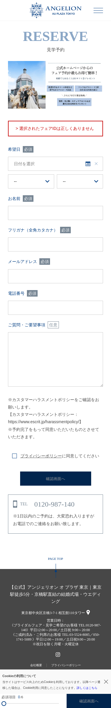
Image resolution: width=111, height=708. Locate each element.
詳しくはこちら (87, 687)
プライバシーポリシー (41, 456)
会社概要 (36, 665)
